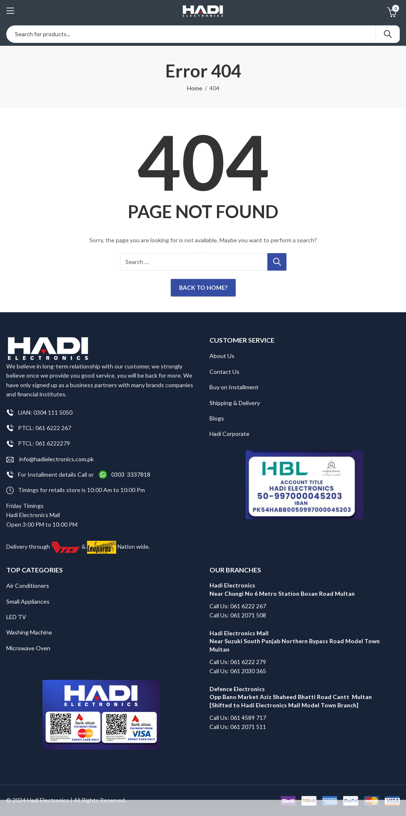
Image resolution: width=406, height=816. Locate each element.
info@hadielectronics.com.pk (50, 459)
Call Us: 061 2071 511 (237, 726)
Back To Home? (203, 287)
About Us (221, 355)
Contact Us (224, 371)
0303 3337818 (130, 474)
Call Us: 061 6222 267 (237, 606)
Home (194, 88)
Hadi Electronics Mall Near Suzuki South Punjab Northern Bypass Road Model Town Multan (294, 641)
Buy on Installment (234, 387)
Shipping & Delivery (234, 402)
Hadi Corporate (229, 433)
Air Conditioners (27, 585)
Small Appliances (28, 601)
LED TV (16, 616)
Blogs (216, 418)
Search (388, 34)
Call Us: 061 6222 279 (237, 661)
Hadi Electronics (48, 800)
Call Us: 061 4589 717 (237, 717)
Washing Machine (29, 632)
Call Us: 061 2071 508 (237, 615)
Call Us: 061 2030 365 (237, 670)
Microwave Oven (28, 648)
